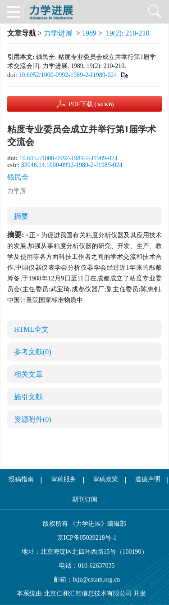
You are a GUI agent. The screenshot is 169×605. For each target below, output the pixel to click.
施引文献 (28, 397)
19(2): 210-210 (127, 33)
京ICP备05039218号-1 (85, 537)
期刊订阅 (84, 499)
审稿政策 (105, 479)
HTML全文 (31, 329)
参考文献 (32, 352)
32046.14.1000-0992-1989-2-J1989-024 (72, 165)
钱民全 (18, 177)
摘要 (21, 216)
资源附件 (32, 419)
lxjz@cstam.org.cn (96, 579)
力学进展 (58, 33)
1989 (89, 33)
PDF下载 (91, 104)
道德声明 (147, 479)
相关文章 (28, 374)
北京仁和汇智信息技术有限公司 (88, 593)
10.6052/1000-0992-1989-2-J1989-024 (67, 75)
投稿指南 (21, 479)
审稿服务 (63, 479)
